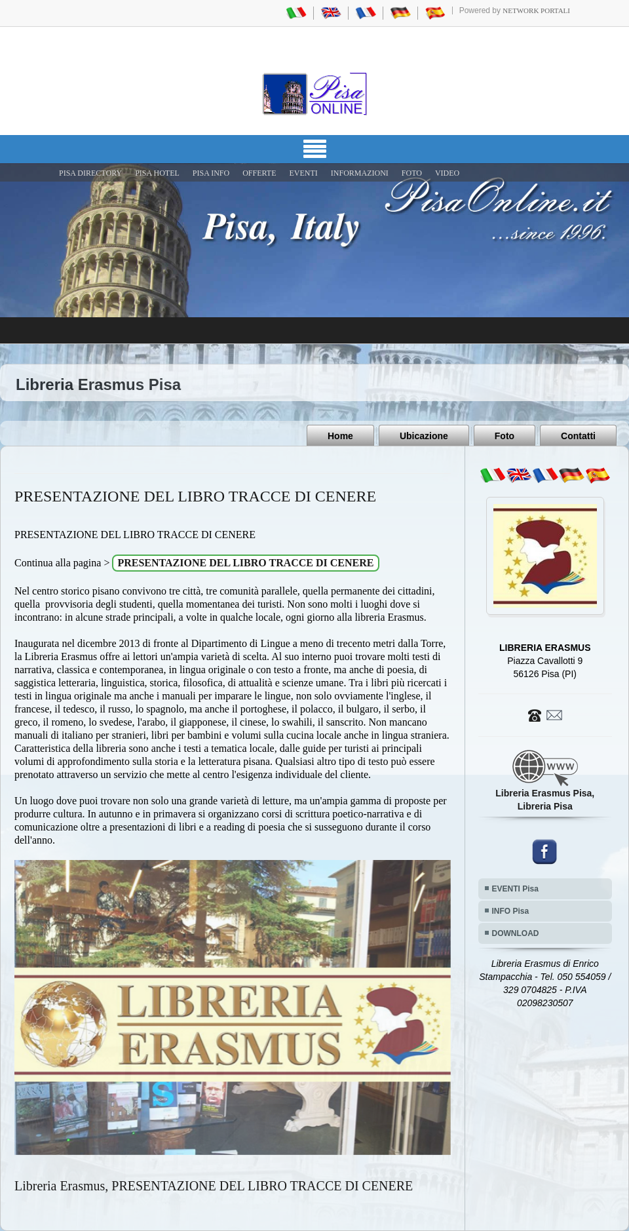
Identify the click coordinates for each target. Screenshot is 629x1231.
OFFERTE (259, 173)
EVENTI (303, 173)
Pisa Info (211, 173)
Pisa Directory (90, 173)
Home (340, 436)
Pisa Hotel (157, 173)
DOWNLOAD (515, 933)
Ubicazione (424, 436)
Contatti (578, 436)
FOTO (412, 173)
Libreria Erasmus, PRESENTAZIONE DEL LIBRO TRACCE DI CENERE (213, 1186)
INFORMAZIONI (360, 173)
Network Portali (536, 10)
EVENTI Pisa (515, 888)
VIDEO (447, 173)
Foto (504, 436)
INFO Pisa (510, 911)
